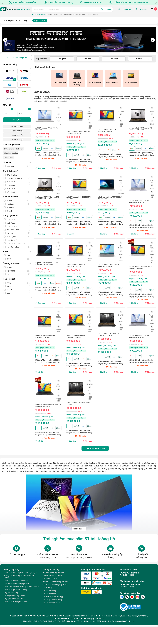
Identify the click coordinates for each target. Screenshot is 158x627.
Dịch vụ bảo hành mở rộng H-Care (17, 584)
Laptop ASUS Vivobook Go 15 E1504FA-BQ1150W (78, 132)
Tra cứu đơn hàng (49, 591)
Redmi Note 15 (79, 15)
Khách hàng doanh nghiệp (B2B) (55, 585)
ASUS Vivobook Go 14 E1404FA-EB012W (79, 198)
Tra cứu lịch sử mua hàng (52, 600)
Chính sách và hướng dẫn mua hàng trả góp (20, 572)
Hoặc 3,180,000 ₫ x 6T (107, 345)
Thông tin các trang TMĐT (53, 576)
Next (156, 3)
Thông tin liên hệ (51, 569)
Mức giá (17, 105)
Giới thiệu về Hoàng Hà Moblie (54, 572)
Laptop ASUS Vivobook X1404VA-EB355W (107, 130)
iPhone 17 (68, 15)
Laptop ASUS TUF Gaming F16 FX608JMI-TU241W (47, 198)
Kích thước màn (17, 196)
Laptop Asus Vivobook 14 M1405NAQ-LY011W (139, 336)
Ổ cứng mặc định (17, 263)
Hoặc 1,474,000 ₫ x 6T (75, 276)
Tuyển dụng (47, 588)
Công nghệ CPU (17, 215)
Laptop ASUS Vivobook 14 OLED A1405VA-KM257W (48, 405)
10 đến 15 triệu (17, 126)
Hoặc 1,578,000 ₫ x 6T (138, 278)
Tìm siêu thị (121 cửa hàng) (53, 597)
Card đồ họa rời (17, 171)
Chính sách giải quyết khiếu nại (15, 590)
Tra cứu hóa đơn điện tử (51, 603)
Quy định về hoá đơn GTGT (14, 599)
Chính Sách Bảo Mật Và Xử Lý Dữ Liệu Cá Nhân (21, 587)
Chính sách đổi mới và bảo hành (16, 581)
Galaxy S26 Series (55, 15)
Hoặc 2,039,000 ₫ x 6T (44, 416)
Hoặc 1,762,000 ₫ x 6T (75, 143)
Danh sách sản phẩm (17, 57)
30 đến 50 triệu (17, 139)
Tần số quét (17, 279)
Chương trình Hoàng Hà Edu (14, 596)
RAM (17, 251)
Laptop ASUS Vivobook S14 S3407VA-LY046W (108, 265)
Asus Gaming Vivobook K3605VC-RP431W (75, 336)
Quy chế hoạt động (11, 593)
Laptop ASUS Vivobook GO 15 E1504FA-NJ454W (140, 267)
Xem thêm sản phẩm (95, 448)
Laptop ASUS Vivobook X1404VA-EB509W (75, 265)
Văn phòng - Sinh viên (13, 149)
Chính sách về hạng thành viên (15, 602)
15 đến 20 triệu (17, 131)
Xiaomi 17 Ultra (92, 15)
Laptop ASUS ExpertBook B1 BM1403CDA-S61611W (46, 264)
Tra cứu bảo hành (49, 594)
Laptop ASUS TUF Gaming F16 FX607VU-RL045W (109, 334)
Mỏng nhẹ (9, 157)
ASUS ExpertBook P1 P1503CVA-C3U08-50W (110, 198)
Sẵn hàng (17, 162)
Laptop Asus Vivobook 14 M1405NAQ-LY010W (139, 201)
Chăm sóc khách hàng (51, 579)
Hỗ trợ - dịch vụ (11, 569)
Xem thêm (77, 529)
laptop (92, 463)
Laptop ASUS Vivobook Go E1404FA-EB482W (45, 336)
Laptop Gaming (11, 153)
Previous (2, 3)
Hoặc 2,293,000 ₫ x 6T (75, 347)
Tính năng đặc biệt (17, 144)
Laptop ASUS (128, 463)
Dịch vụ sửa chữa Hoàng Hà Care (55, 582)
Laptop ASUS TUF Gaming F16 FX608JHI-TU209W (140, 129)
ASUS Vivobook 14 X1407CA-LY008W (47, 129)
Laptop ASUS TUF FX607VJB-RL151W (78, 403)
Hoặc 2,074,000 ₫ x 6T (107, 276)
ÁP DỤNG (17, 120)
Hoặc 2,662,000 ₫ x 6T (75, 414)
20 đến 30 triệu (17, 135)
